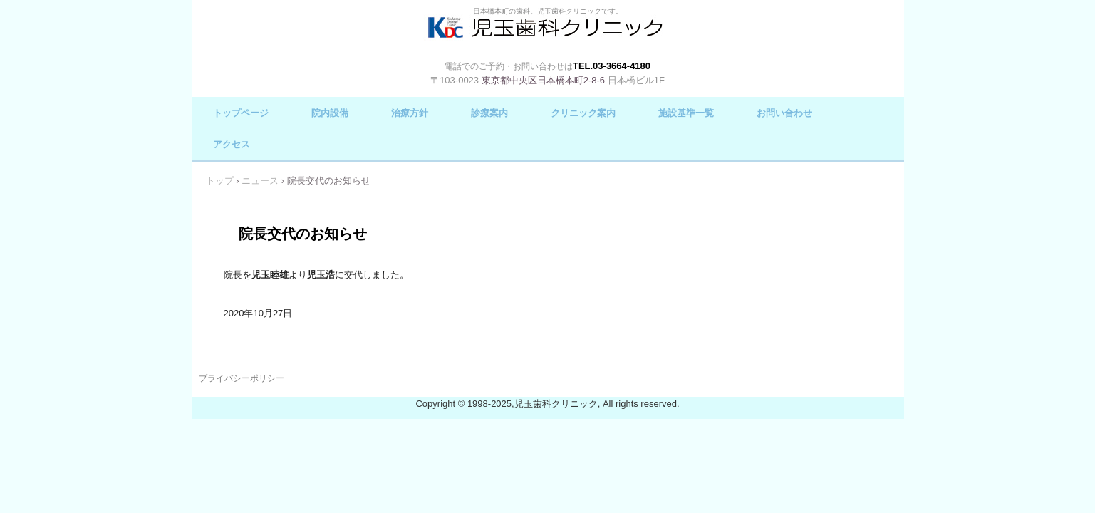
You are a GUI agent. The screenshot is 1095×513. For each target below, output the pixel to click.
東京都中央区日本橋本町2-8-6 (543, 80)
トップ (220, 180)
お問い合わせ (784, 113)
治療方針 (409, 113)
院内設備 (329, 113)
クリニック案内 (583, 113)
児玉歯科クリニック (548, 36)
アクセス (231, 144)
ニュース (260, 180)
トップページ (241, 113)
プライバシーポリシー (241, 378)
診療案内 (489, 113)
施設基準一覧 (686, 113)
